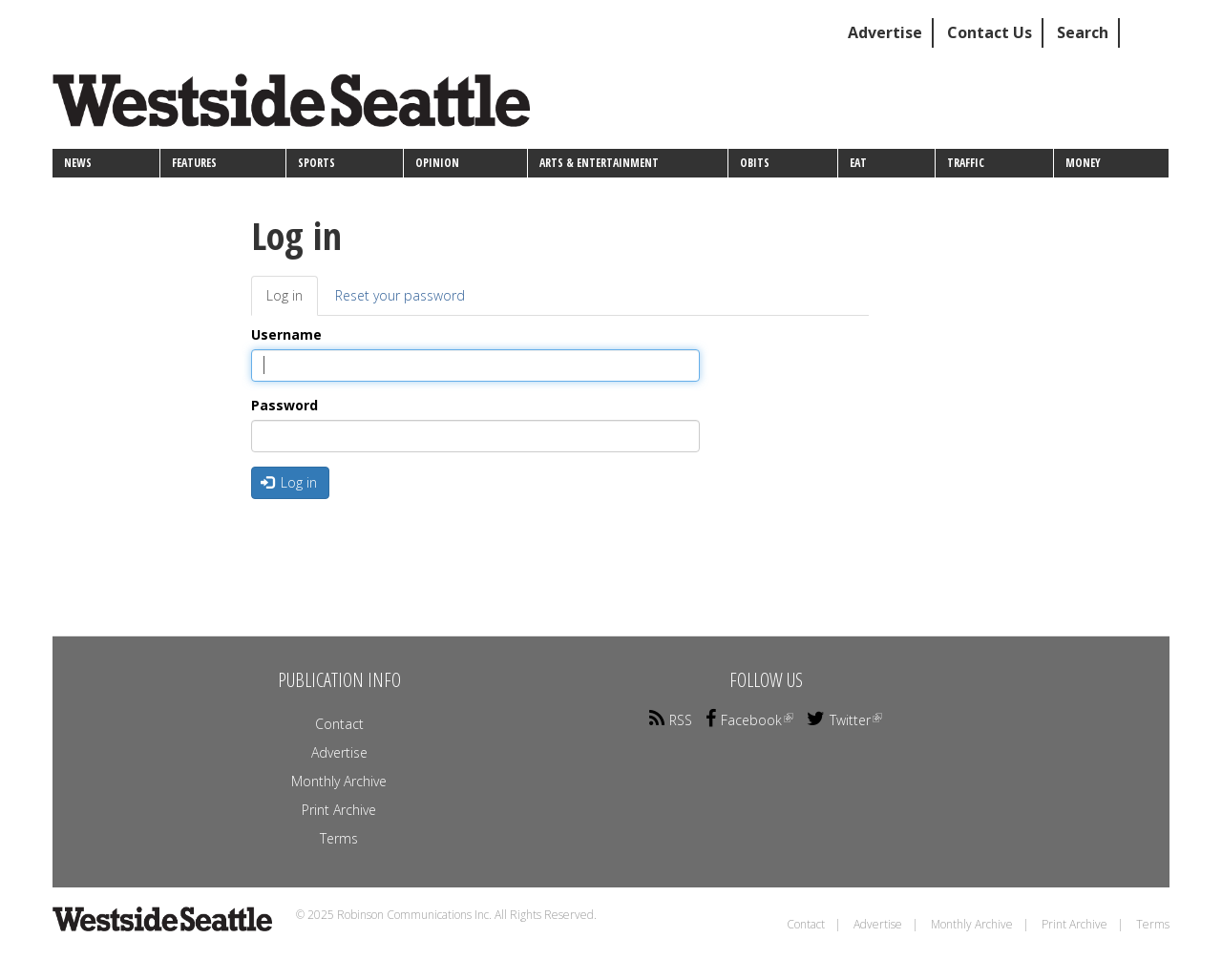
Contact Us (989, 32)
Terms (339, 838)
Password (284, 405)
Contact (339, 724)
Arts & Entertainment (599, 163)
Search (1082, 32)
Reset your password (400, 295)
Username (286, 334)
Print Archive (339, 810)
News (78, 163)
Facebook (749, 720)
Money (1083, 163)
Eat (858, 163)
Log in (292, 301)
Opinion (437, 163)
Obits (754, 163)
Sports (316, 163)
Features (194, 163)
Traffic (965, 163)
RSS (670, 720)
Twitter (844, 720)
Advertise (885, 32)
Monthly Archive (339, 781)
